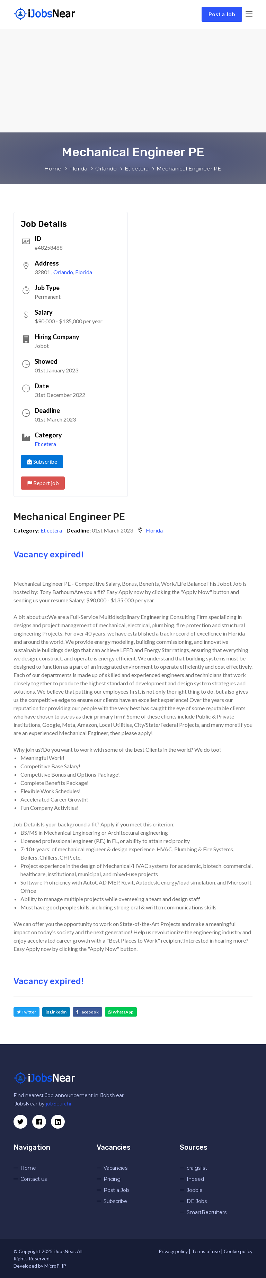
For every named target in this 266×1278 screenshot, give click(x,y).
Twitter (26, 1012)
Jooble (195, 1190)
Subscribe (42, 461)
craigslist (197, 1168)
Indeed (195, 1179)
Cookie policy (238, 1251)
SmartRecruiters (207, 1212)
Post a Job (222, 14)
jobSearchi (58, 1104)
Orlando (63, 272)
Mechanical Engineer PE (69, 516)
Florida (83, 272)
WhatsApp (120, 1012)
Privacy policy (173, 1251)
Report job (43, 483)
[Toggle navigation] (249, 14)
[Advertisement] (133, 80)
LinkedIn (56, 1012)
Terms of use (206, 1251)
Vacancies (115, 1168)
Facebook (87, 1012)
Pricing (112, 1179)
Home (28, 1168)
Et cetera (45, 444)
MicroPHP (55, 1266)
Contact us (33, 1179)
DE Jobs (197, 1201)
